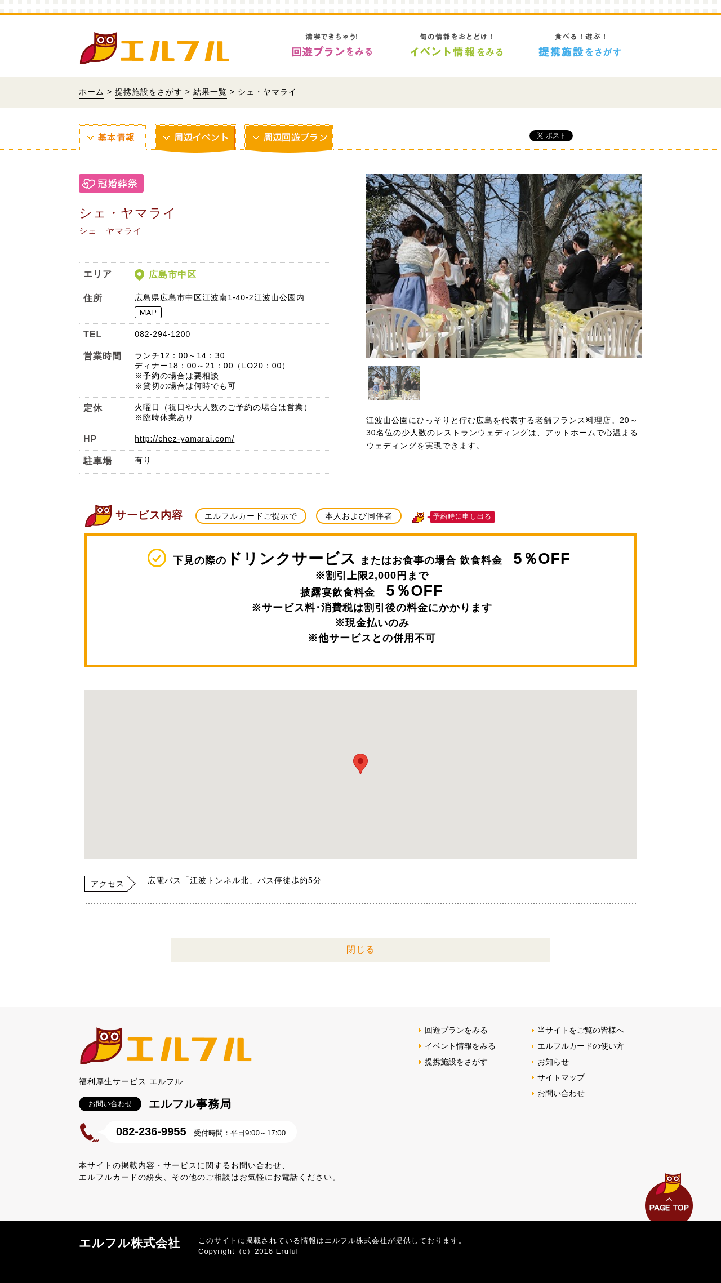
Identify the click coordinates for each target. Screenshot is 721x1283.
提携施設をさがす (149, 91)
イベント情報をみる (460, 1045)
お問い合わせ (561, 1093)
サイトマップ (561, 1077)
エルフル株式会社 (129, 1242)
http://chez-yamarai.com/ (184, 438)
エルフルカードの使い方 (580, 1045)
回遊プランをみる (456, 1030)
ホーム (91, 91)
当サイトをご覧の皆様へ (580, 1030)
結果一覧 (210, 91)
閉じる (360, 949)
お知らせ (553, 1061)
